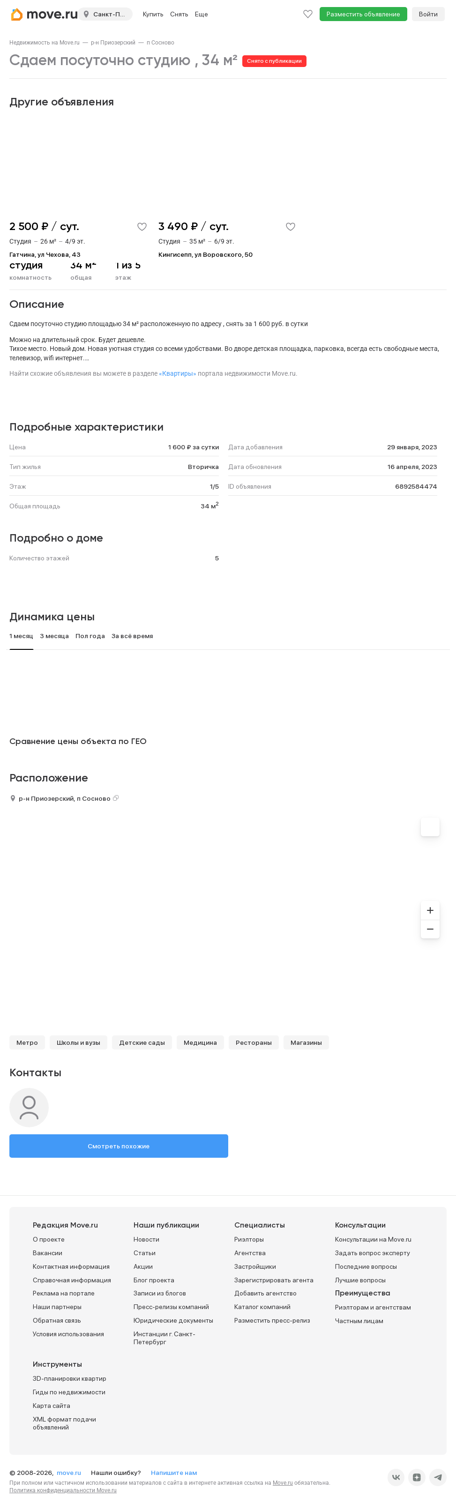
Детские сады (142, 1042)
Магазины (306, 1042)
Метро (27, 1042)
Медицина (200, 1042)
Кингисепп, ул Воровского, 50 (205, 254)
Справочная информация (72, 1280)
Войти (428, 14)
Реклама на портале (64, 1293)
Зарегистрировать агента (274, 1280)
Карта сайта (51, 1405)
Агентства (250, 1253)
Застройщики (255, 1266)
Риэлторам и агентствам (373, 1307)
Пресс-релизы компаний (171, 1306)
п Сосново (160, 42)
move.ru (69, 1472)
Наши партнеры (57, 1306)
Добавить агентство (265, 1293)
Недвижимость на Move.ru (44, 42)
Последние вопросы (366, 1266)
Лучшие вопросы (360, 1280)
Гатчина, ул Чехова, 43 (45, 254)
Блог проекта (154, 1280)
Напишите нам (174, 1472)
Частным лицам (359, 1321)
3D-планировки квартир (69, 1378)
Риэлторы (249, 1239)
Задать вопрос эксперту (372, 1253)
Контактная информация (71, 1266)
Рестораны (254, 1042)
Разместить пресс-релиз (272, 1320)
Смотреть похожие (119, 1146)
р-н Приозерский (113, 42)
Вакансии (47, 1253)
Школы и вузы (78, 1042)
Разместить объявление (363, 14)
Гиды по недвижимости (69, 1392)
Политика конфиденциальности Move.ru (63, 1490)
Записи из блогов (160, 1293)
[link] (44, 42)
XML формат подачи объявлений (64, 1423)
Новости (146, 1239)
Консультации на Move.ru (373, 1239)
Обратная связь (57, 1320)
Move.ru (283, 1483)
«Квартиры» (177, 373)
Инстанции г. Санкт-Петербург (164, 1338)
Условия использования (68, 1334)
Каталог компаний (262, 1306)
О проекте (49, 1239)
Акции (143, 1266)
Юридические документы (173, 1320)
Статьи (145, 1253)
